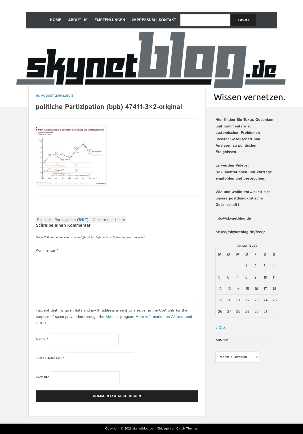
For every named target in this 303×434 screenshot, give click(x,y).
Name (42, 339)
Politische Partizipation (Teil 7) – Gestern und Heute (81, 220)
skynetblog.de (143, 428)
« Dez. (220, 327)
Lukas (68, 95)
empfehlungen (109, 20)
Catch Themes (187, 428)
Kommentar (47, 250)
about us (77, 20)
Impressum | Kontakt (154, 20)
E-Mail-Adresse (50, 358)
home (55, 20)
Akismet (112, 317)
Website (42, 377)
